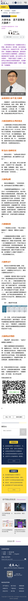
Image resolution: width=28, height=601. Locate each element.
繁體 (4, 554)
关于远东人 (6, 585)
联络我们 (21, 588)
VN (20, 2)
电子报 (13, 591)
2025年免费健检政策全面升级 (7, 530)
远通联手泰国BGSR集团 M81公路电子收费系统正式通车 (14, 477)
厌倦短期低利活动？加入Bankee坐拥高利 (20, 531)
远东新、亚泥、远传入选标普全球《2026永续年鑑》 (14, 448)
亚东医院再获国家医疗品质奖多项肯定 (14, 454)
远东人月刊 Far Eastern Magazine (14, 568)
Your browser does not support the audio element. (14, 37)
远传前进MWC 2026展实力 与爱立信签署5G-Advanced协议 (14, 446)
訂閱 (4, 552)
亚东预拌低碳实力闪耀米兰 (12, 474)
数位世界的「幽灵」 (20, 513)
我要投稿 (21, 585)
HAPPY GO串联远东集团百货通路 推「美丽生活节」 (15, 480)
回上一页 (8, 417)
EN (18, 2)
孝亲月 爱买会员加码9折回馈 (13, 482)
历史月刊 (5, 591)
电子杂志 (13, 585)
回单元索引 (19, 417)
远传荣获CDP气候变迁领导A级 (14, 485)
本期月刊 (5, 588)
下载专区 (13, 588)
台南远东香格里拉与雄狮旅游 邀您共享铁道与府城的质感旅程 (14, 451)
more (14, 460)
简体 (10, 554)
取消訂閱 (11, 552)
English (17, 554)
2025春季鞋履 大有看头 (7, 514)
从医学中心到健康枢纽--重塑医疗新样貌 (14, 456)
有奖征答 (21, 591)
